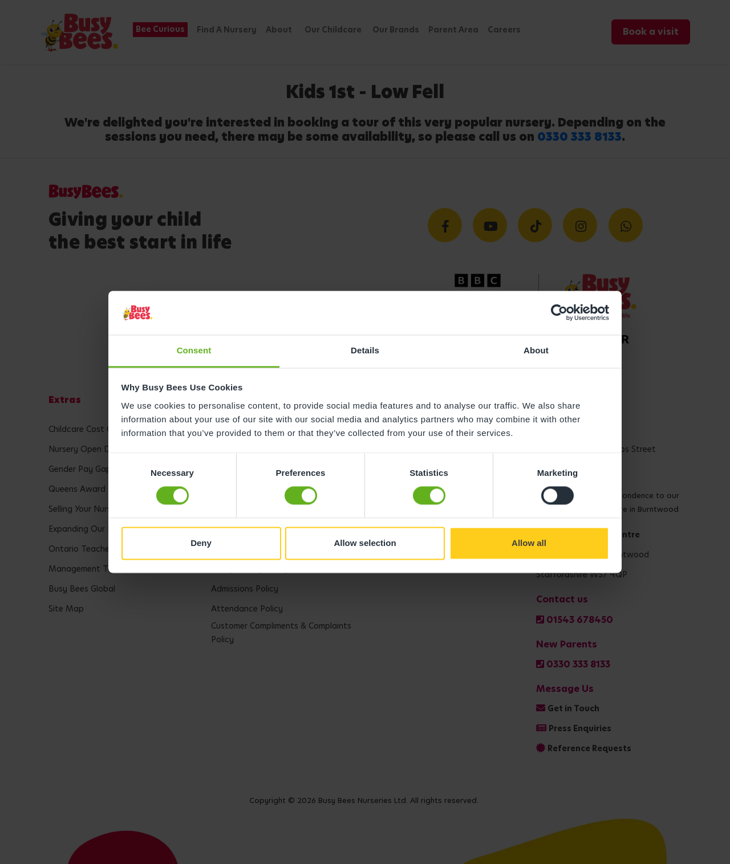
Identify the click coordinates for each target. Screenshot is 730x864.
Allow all (529, 543)
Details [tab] (365, 350)
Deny (201, 543)
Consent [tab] (194, 350)
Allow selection (365, 543)
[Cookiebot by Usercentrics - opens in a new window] (559, 312)
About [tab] (536, 350)
